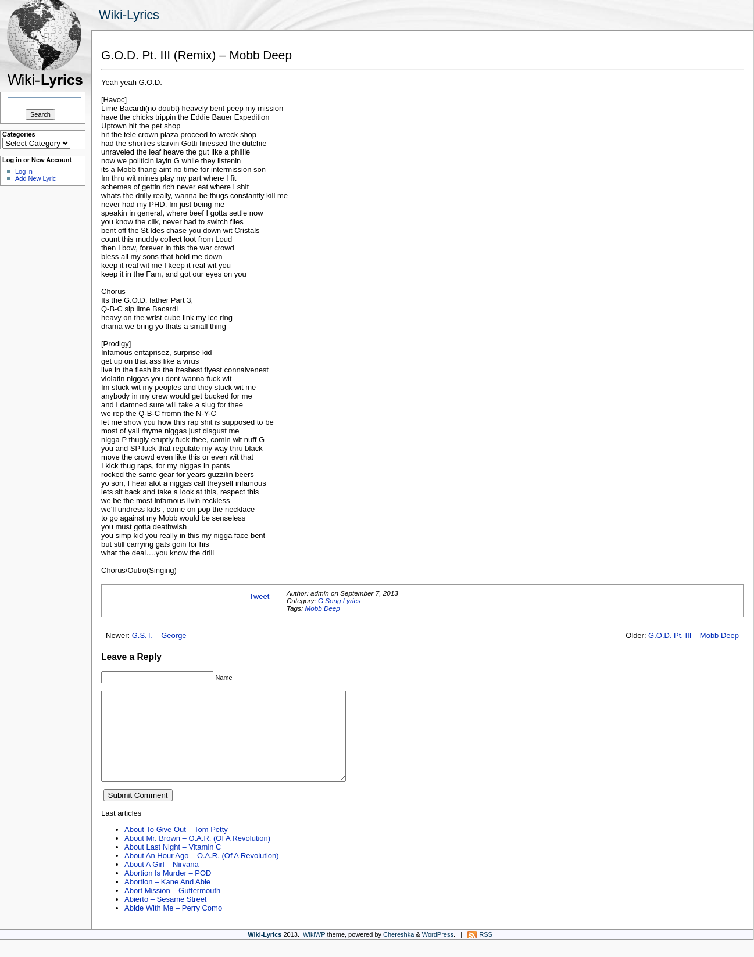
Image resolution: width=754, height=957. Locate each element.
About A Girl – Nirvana (161, 881)
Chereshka (398, 951)
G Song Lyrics (339, 600)
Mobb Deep (322, 608)
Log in (24, 171)
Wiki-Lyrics (129, 15)
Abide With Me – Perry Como (173, 925)
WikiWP (314, 951)
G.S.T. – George (159, 635)
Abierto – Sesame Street (165, 916)
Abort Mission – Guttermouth (172, 908)
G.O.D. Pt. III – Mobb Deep (693, 635)
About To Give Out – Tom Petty (176, 847)
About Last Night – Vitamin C (172, 864)
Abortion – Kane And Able (167, 899)
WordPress (437, 951)
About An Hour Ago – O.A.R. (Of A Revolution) (201, 873)
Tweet (259, 596)
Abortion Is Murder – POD (167, 890)
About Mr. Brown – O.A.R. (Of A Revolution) (197, 855)
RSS (485, 951)
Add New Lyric (35, 178)
